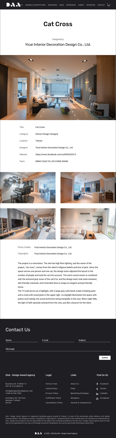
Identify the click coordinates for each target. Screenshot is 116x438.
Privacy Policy (52, 393)
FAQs (73, 388)
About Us (75, 384)
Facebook (104, 384)
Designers (75, 398)
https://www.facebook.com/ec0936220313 (56, 154)
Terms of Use (51, 384)
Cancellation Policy (54, 403)
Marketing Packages (80, 393)
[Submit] (105, 358)
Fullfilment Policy (53, 398)
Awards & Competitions (81, 403)
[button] (109, 4)
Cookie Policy (52, 388)
